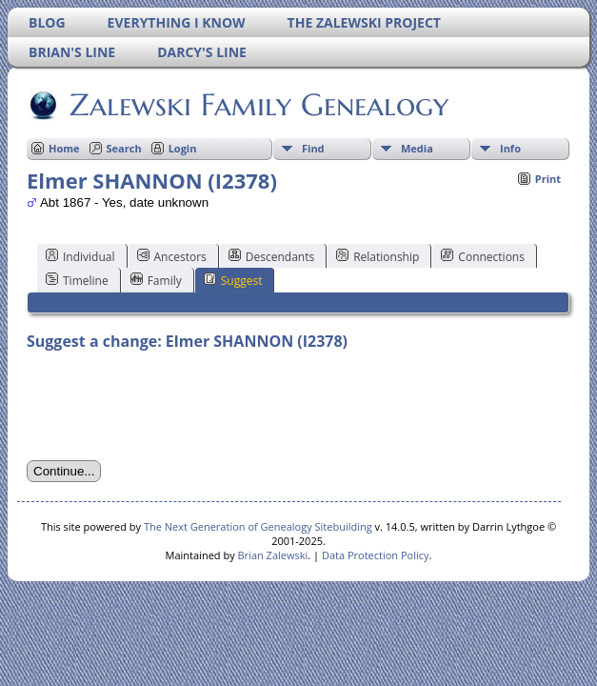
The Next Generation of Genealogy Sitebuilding (258, 526)
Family (156, 280)
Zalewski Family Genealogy (257, 105)
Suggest (233, 280)
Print (548, 179)
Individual (80, 256)
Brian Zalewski (273, 555)
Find (313, 148)
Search (124, 148)
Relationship (377, 256)
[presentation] (171, 406)
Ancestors (172, 256)
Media (417, 148)
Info (510, 148)
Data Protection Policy (375, 555)
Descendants (271, 256)
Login (183, 148)
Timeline (77, 280)
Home (64, 148)
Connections (483, 256)
